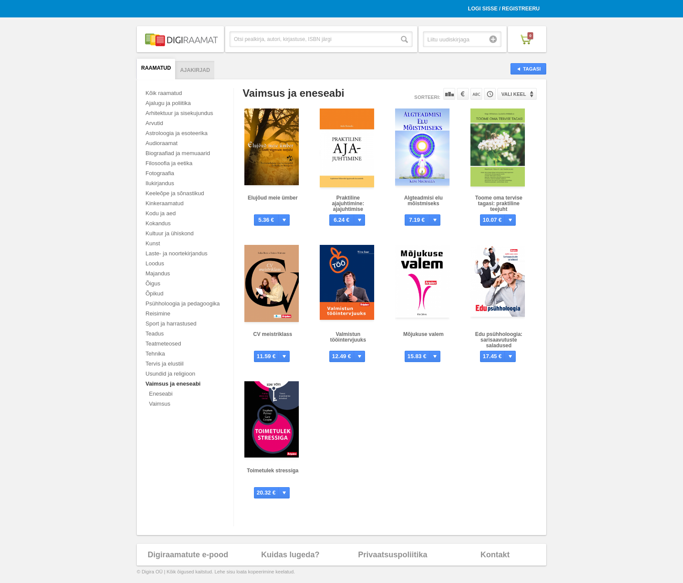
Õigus (152, 283)
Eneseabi (160, 393)
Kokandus (158, 223)
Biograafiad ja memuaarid (177, 153)
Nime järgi (476, 94)
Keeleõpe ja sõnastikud (174, 193)
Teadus (154, 333)
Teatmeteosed (163, 343)
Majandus (157, 273)
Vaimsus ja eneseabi (172, 383)
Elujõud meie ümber (273, 198)
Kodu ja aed (160, 213)
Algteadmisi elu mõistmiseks (423, 201)
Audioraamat (161, 143)
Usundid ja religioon (170, 373)
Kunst (152, 243)
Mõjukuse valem (423, 334)
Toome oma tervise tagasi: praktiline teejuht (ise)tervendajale (498, 206)
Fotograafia (159, 173)
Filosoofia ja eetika (169, 163)
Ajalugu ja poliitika (168, 103)
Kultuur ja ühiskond (169, 233)
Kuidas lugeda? (290, 554)
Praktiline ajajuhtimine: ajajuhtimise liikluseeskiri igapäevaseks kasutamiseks (348, 212)
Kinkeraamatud (164, 203)
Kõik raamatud (163, 93)
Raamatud (156, 68)
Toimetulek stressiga (273, 471)
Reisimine (157, 313)
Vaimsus (159, 403)
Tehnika (155, 353)
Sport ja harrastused (170, 323)
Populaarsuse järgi (449, 94)
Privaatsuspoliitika (392, 554)
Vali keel (513, 94)
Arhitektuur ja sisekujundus (179, 113)
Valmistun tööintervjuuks (348, 337)
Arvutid (154, 123)
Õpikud (154, 293)
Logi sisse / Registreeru (504, 9)
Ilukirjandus (159, 183)
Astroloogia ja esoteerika (176, 133)
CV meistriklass (272, 334)
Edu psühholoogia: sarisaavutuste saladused (499, 340)
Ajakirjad (195, 70)
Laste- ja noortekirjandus (176, 253)
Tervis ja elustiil (164, 363)
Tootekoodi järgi (490, 94)
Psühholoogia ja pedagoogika (182, 303)
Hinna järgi (463, 94)
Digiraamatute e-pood (188, 554)
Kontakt (495, 554)
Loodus (154, 263)
